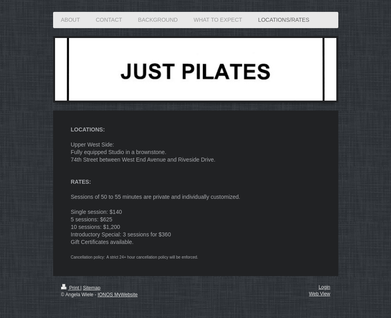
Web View (319, 294)
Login (324, 287)
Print (70, 288)
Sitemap (91, 288)
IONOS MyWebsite (117, 294)
